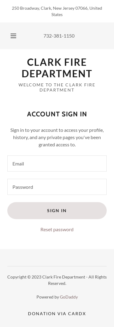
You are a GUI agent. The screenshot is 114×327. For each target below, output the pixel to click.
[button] (13, 36)
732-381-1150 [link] (58, 35)
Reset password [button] (57, 229)
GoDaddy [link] (69, 296)
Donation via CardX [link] (57, 313)
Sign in (57, 210)
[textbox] (57, 163)
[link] (57, 68)
